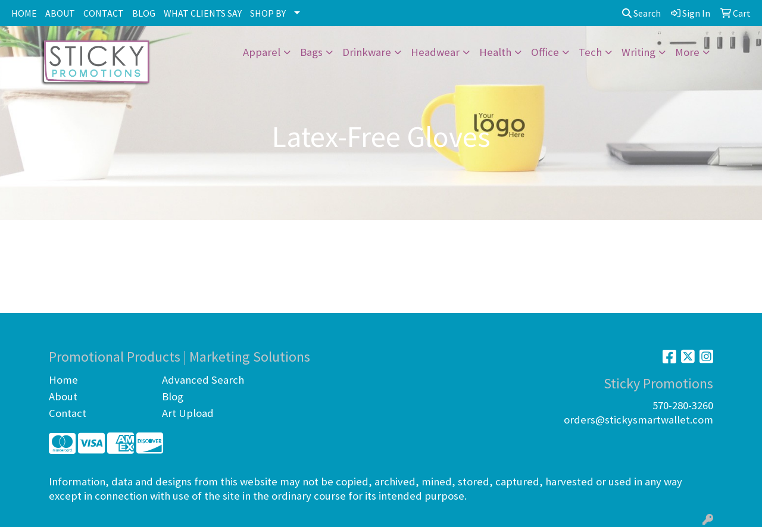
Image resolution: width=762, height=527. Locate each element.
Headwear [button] (435, 52)
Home (63, 380)
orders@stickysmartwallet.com (638, 419)
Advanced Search (203, 380)
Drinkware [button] (366, 52)
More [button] (687, 52)
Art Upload (188, 413)
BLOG (143, 13)
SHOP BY (268, 13)
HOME (24, 13)
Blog (172, 396)
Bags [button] (311, 52)
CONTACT (103, 13)
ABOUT (60, 13)
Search (641, 13)
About (63, 396)
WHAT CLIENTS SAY (203, 13)
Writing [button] (638, 52)
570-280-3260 (682, 405)
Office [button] (545, 52)
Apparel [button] (261, 52)
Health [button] (495, 52)
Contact (67, 413)
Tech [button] (590, 52)
